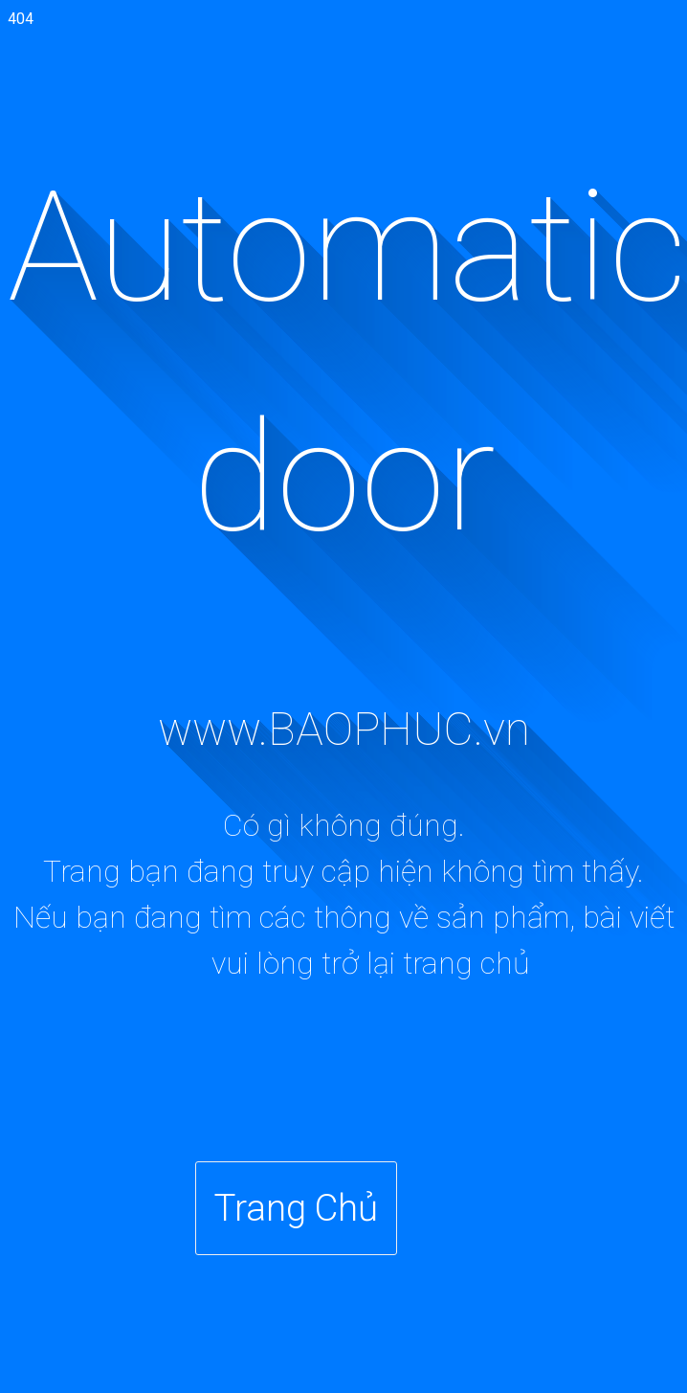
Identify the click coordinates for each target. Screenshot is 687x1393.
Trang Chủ (296, 1207)
